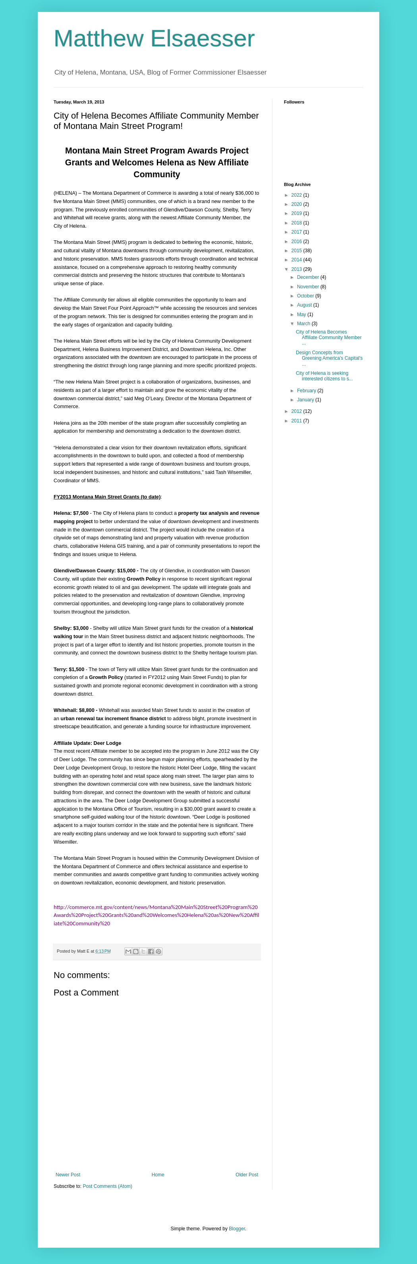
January (306, 400)
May (302, 314)
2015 (297, 250)
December (308, 277)
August (305, 305)
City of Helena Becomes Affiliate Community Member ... (329, 337)
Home (158, 1175)
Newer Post (68, 1175)
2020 (297, 204)
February (307, 390)
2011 (297, 421)
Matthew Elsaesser (154, 38)
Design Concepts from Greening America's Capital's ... (329, 358)
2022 (297, 195)
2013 (297, 269)
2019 (297, 213)
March (304, 323)
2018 (297, 223)
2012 (297, 411)
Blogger (237, 1228)
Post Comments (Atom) (107, 1186)
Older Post (247, 1175)
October (306, 296)
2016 (297, 241)
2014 (297, 260)
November (308, 287)
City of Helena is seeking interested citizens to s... (324, 376)
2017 (297, 232)
